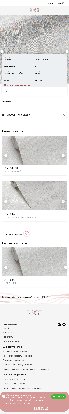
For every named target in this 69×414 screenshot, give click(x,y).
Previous (2, 51)
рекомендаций (22, 403)
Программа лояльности (13, 360)
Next (67, 51)
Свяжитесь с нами (11, 341)
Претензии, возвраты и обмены (17, 356)
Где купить (8, 337)
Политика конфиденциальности (17, 365)
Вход (50, 3)
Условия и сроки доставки (15, 351)
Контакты (7, 332)
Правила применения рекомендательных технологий (27, 369)
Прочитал (58, 396)
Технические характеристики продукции (22, 388)
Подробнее (41, 408)
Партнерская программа (14, 379)
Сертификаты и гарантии (14, 383)
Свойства (6, 102)
